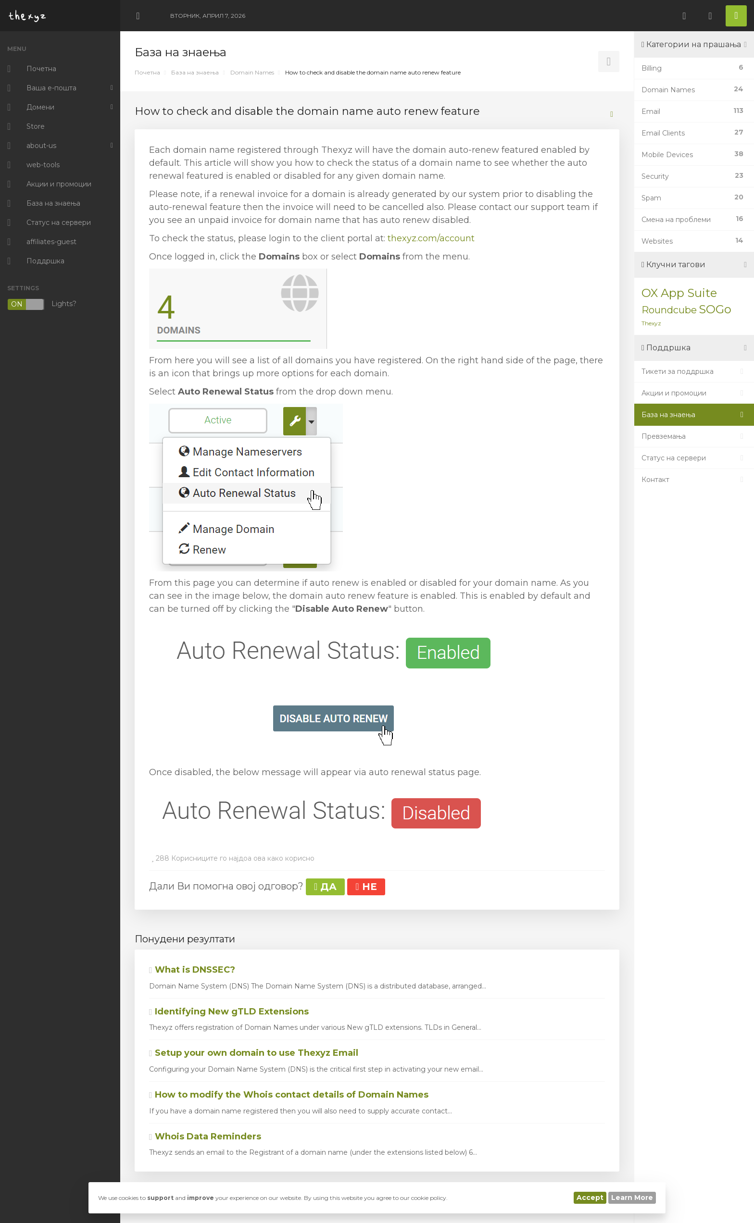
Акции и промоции (694, 393)
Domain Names (252, 72)
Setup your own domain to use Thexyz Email (253, 1053)
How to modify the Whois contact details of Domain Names (288, 1094)
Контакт (694, 479)
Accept (590, 1197)
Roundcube (669, 310)
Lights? (41, 304)
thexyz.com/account (431, 238)
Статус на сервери (694, 458)
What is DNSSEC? (192, 969)
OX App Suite (679, 293)
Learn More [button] (632, 1197)
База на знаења (195, 72)
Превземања (694, 436)
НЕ (366, 886)
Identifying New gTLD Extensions (229, 1011)
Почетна (147, 72)
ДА (325, 886)
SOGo (715, 309)
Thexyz (651, 323)
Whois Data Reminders (205, 1136)
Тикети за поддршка (694, 371)
